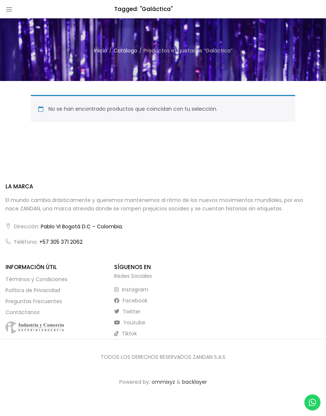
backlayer (194, 382)
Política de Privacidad (33, 290)
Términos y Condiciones (37, 279)
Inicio (100, 50)
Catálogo (125, 50)
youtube (129, 322)
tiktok (125, 333)
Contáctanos (23, 312)
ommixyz (163, 382)
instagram (131, 289)
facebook (131, 300)
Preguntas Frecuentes (34, 301)
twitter (127, 311)
